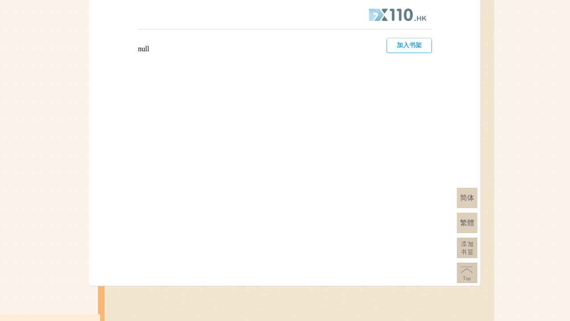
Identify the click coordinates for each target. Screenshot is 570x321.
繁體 (467, 222)
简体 (467, 198)
